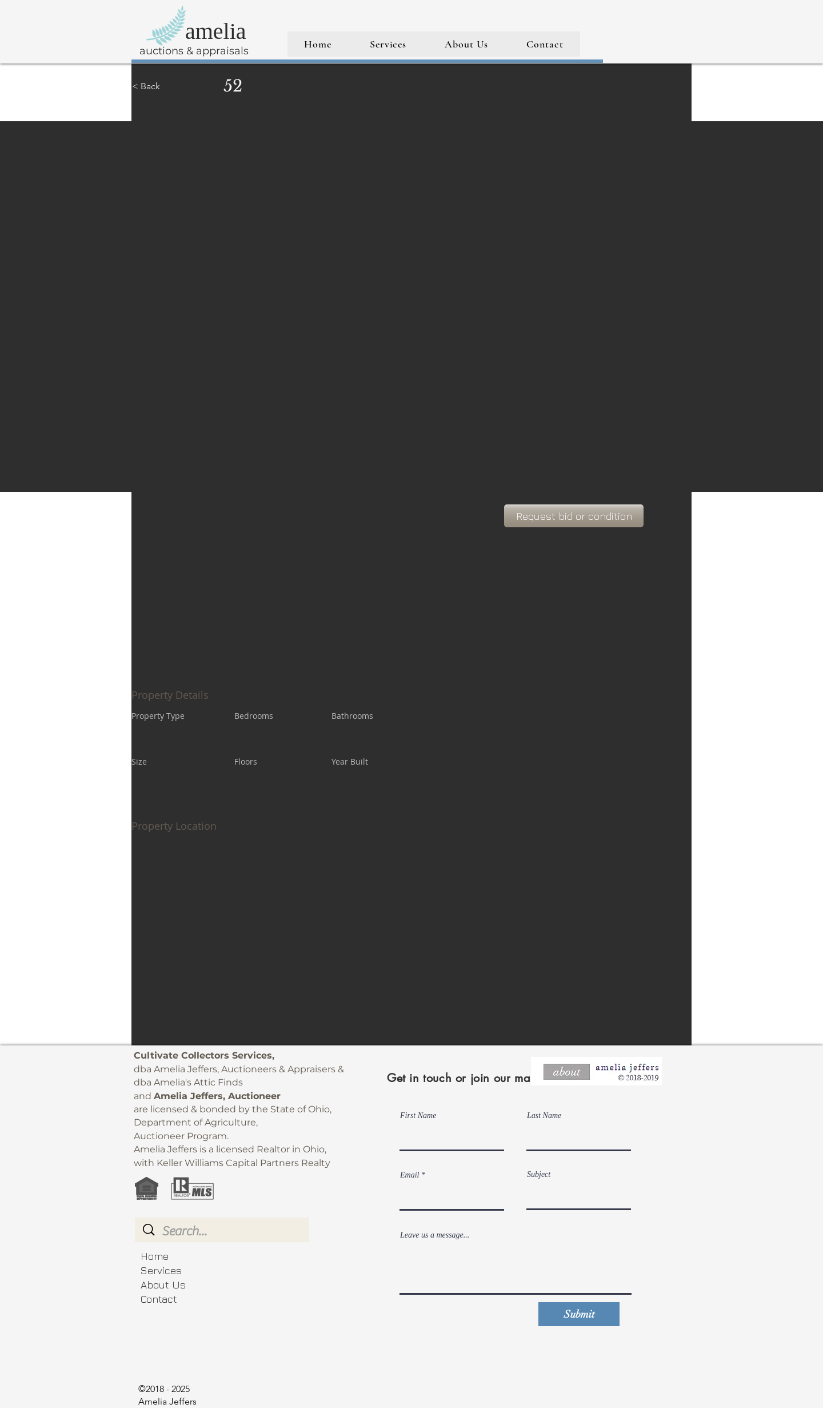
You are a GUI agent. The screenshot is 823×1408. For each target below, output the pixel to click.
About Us (163, 1285)
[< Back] (172, 86)
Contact (159, 1299)
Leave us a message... (434, 1235)
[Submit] (579, 1314)
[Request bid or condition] (574, 515)
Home (155, 1256)
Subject (538, 1175)
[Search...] (223, 1231)
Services (161, 1270)
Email (409, 1175)
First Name (418, 1116)
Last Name (544, 1116)
